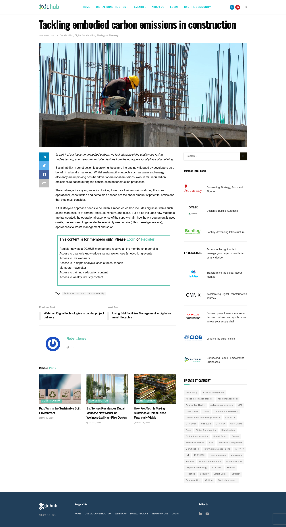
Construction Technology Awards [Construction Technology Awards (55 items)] (203, 418)
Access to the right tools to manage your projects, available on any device (225, 253)
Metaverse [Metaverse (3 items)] (236, 455)
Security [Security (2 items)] (204, 474)
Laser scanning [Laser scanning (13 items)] (218, 455)
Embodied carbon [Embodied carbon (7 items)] (195, 443)
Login (174, 7)
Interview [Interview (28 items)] (239, 449)
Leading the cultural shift (221, 339)
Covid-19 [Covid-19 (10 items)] (230, 418)
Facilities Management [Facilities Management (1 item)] (230, 443)
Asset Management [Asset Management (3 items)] (228, 399)
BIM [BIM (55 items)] (240, 405)
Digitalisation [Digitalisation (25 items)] (228, 430)
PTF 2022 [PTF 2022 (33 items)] (217, 468)
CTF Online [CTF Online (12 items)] (236, 424)
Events (139, 7)
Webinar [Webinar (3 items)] (209, 480)
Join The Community (197, 7)
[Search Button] (243, 156)
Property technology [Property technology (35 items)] (196, 468)
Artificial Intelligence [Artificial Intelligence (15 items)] (213, 393)
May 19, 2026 (46, 418)
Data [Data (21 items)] (188, 430)
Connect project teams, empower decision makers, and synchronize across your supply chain (226, 317)
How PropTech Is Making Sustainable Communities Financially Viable (150, 413)
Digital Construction (111, 7)
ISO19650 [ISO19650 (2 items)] (199, 455)
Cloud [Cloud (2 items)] (206, 412)
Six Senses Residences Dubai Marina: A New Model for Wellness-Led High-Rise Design (106, 413)
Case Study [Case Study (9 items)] (192, 412)
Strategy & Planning (107, 35)
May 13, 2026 (93, 423)
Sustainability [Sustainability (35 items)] (193, 480)
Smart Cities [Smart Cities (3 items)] (220, 474)
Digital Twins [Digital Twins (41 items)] (220, 437)
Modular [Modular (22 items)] (190, 462)
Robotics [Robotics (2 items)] (190, 474)
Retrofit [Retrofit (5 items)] (231, 468)
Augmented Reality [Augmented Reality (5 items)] (196, 405)
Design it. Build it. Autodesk (222, 211)
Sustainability (96, 294)
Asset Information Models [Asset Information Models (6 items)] (199, 399)
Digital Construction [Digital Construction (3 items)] (206, 430)
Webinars (121, 514)
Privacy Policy (139, 514)
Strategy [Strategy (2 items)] (236, 474)
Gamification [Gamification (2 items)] (192, 449)
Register (147, 240)
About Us (158, 7)
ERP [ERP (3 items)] (211, 443)
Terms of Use (160, 514)
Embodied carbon (74, 294)
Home (86, 7)
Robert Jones (76, 338)
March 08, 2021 (47, 35)
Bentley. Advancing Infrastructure (226, 232)
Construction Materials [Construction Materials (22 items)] (226, 412)
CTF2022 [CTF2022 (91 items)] (206, 424)
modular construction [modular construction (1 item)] (210, 462)
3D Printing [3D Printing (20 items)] (192, 393)
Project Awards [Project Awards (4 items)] (234, 462)
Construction (66, 35)
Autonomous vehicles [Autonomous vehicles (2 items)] (221, 405)
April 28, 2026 (142, 423)
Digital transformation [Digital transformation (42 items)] (197, 437)
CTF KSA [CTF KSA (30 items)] (220, 424)
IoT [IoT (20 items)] (187, 455)
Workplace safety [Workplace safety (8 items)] (227, 480)
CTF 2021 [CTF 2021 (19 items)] (191, 424)
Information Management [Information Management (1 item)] (217, 449)
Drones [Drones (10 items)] (235, 437)
